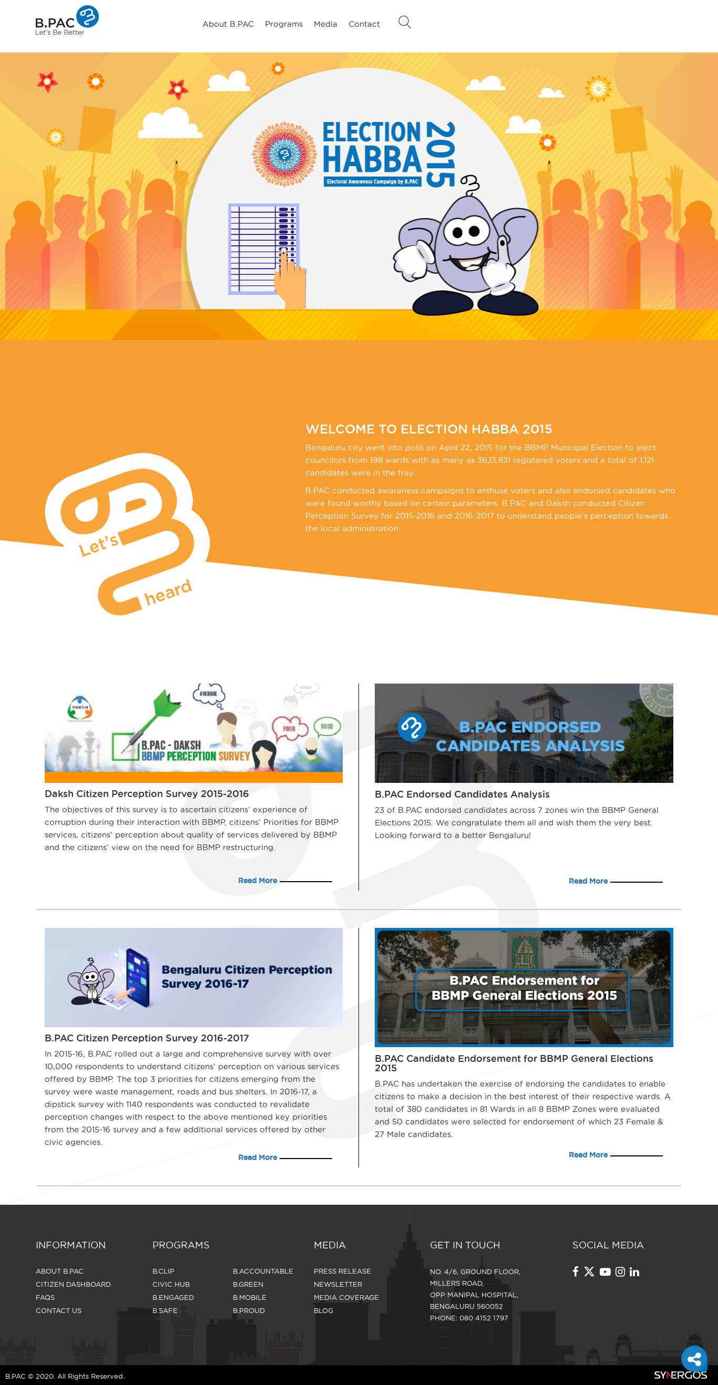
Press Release (342, 1271)
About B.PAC (228, 24)
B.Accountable (263, 1271)
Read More (257, 880)
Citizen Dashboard (73, 1284)
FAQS (45, 1297)
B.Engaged (173, 1297)
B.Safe (165, 1310)
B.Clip (163, 1271)
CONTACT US (58, 1310)
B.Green (248, 1284)
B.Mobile (249, 1297)
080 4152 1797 (483, 1317)
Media (325, 24)
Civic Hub (171, 1284)
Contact (364, 24)
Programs (284, 24)
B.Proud (249, 1310)
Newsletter (338, 1284)
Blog (323, 1310)
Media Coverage (346, 1297)
